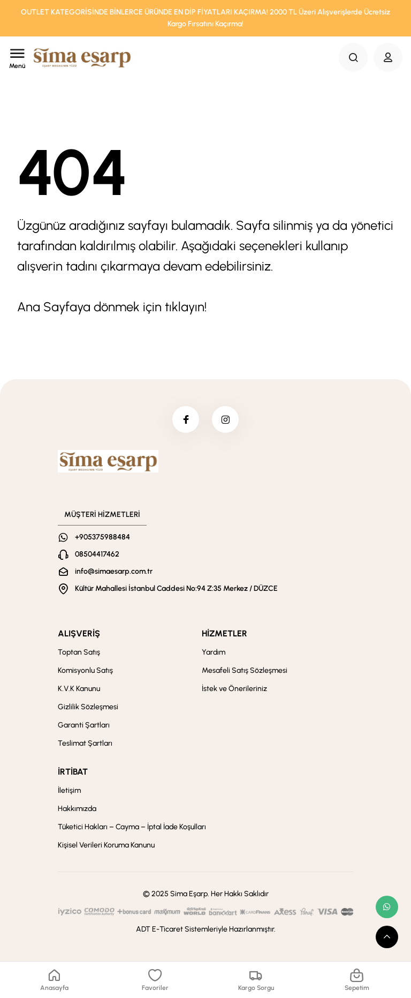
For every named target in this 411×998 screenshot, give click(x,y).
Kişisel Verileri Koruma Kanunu (106, 845)
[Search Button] (353, 57)
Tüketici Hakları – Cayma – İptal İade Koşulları (132, 826)
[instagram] (225, 419)
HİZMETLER (224, 633)
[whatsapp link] (387, 907)
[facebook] (185, 419)
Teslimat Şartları (85, 743)
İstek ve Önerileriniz (234, 688)
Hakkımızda (77, 808)
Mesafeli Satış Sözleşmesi (244, 670)
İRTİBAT (73, 772)
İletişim (69, 790)
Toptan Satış (79, 652)
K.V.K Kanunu (79, 688)
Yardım (213, 652)
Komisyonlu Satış (85, 670)
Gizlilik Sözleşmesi (88, 706)
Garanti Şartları (84, 725)
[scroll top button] (387, 937)
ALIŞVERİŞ (79, 633)
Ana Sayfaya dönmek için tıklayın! (112, 306)
